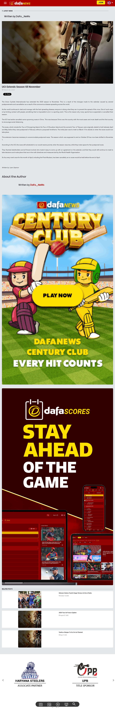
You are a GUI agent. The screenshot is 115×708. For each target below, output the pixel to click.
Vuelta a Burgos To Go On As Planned (71, 632)
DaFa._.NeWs (37, 184)
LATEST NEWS (7, 11)
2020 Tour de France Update (67, 613)
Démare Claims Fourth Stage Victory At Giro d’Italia (75, 593)
